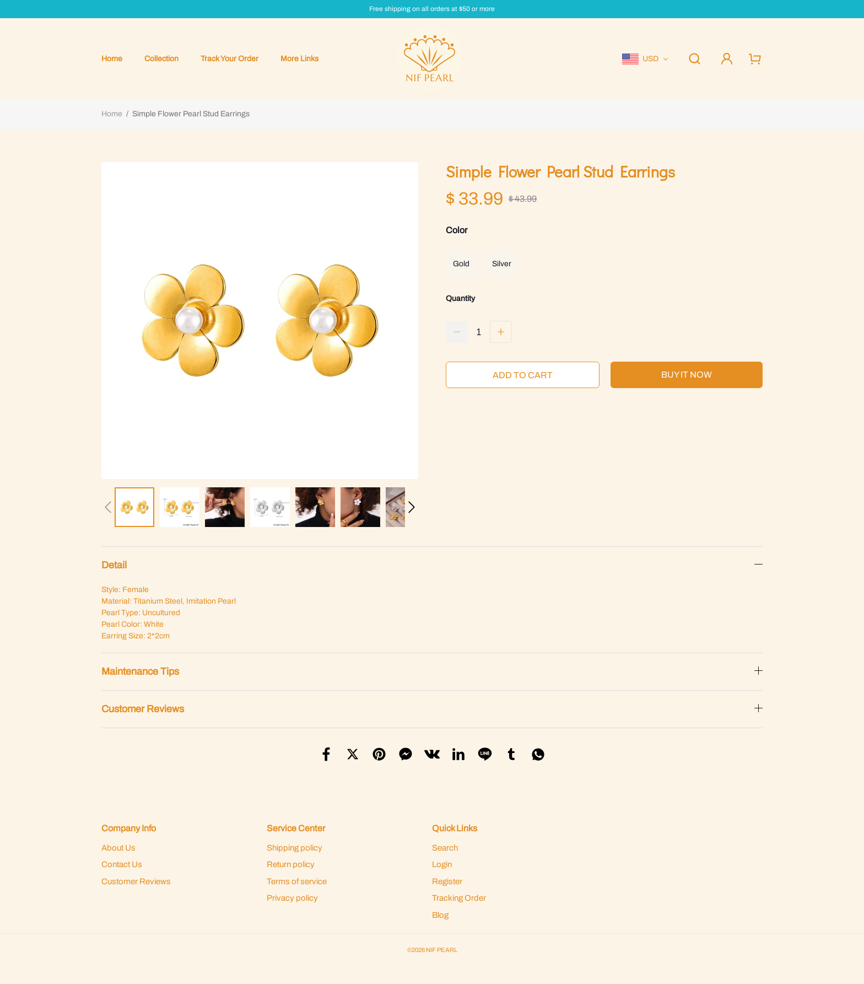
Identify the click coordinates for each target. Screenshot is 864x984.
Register (447, 881)
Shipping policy (294, 847)
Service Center (296, 828)
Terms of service (297, 881)
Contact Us (121, 864)
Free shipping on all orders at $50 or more (432, 9)
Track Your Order (229, 59)
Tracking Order (459, 898)
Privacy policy (292, 898)
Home (111, 59)
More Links (299, 59)
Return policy (291, 864)
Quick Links (454, 828)
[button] (108, 507)
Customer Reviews (136, 881)
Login (442, 864)
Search (445, 847)
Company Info (128, 828)
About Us (118, 847)
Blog (440, 915)
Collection (161, 59)
